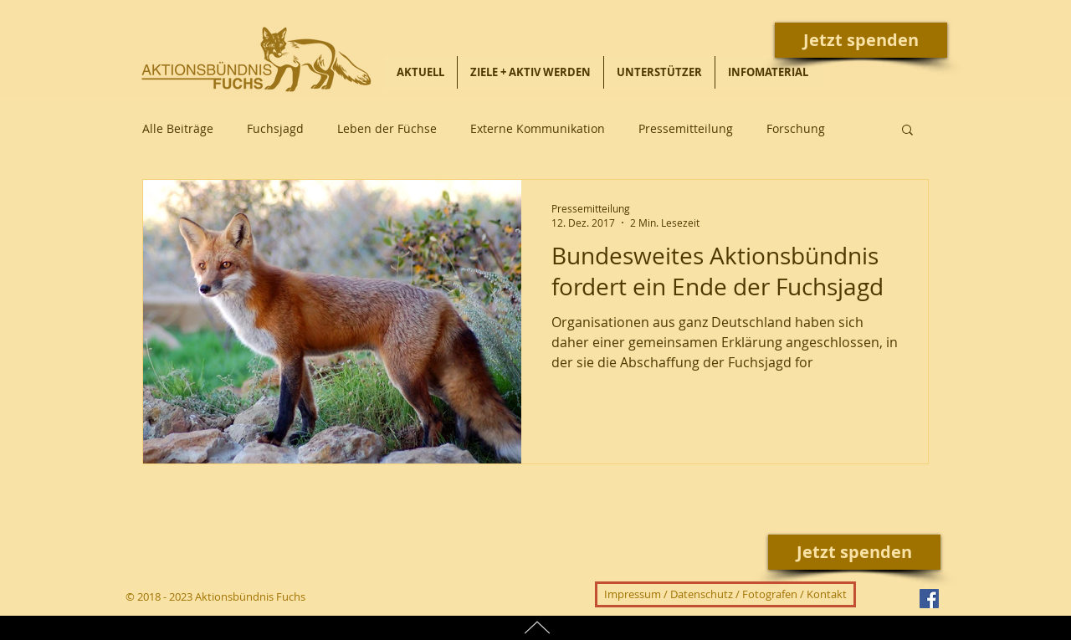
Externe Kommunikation (537, 128)
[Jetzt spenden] (861, 40)
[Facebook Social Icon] (929, 598)
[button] (907, 131)
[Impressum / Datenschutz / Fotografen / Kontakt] (725, 594)
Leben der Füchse (387, 128)
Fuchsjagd (275, 128)
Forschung (795, 128)
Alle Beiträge (177, 128)
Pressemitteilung (685, 128)
